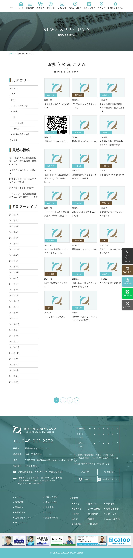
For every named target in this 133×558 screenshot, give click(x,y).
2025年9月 (14, 232)
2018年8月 (14, 365)
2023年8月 (14, 290)
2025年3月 (14, 244)
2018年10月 (14, 353)
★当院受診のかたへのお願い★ (22, 171)
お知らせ (13, 88)
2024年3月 (14, 272)
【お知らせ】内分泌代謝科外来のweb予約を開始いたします (23, 195)
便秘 (15, 111)
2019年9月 (14, 330)
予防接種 (13, 140)
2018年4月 (14, 382)
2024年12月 (14, 249)
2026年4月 (14, 221)
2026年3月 (14, 226)
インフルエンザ (20, 106)
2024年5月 (14, 261)
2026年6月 (14, 215)
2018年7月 (14, 370)
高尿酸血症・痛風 (21, 134)
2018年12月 (14, 347)
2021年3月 (14, 313)
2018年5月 (14, 376)
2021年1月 (14, 318)
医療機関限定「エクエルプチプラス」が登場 (22, 180)
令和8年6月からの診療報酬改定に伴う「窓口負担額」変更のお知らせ (22, 161)
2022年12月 (14, 301)
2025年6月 (14, 238)
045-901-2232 (37, 441)
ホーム (11, 53)
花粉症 (16, 129)
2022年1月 (14, 307)
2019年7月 (14, 336)
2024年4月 (14, 267)
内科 (13, 100)
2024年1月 (14, 284)
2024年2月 (14, 278)
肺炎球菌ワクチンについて (21, 188)
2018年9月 (14, 359)
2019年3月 (14, 341)
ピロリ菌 (19, 123)
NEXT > (76, 400)
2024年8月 (14, 255)
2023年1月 (14, 295)
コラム (12, 94)
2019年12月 (14, 324)
